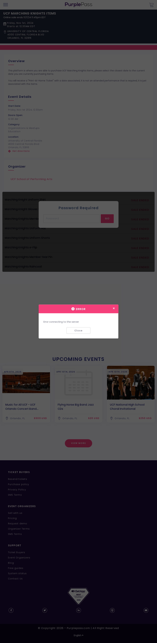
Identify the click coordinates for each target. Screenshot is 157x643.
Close (78, 330)
